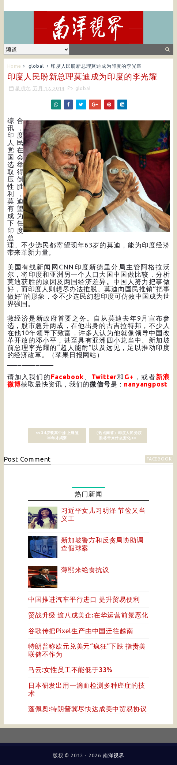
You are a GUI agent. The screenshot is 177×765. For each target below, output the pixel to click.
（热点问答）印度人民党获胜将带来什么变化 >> (118, 435)
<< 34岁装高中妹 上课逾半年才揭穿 (57, 435)
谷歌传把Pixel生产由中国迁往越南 (80, 630)
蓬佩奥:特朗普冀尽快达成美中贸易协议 (87, 708)
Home (14, 65)
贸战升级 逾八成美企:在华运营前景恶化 (88, 615)
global (36, 65)
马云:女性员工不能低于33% (70, 669)
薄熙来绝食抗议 (85, 569)
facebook (159, 458)
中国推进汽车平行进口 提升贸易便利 (84, 599)
